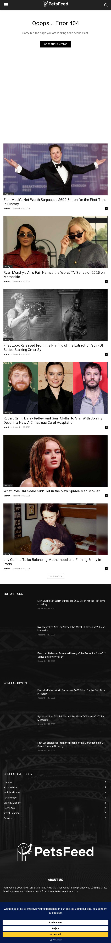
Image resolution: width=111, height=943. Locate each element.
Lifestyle (8, 267)
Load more (55, 576)
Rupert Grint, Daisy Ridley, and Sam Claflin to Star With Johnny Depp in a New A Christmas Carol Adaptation (52, 420)
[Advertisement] (55, 80)
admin (6, 208)
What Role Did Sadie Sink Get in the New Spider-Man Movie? (51, 491)
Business (8, 194)
